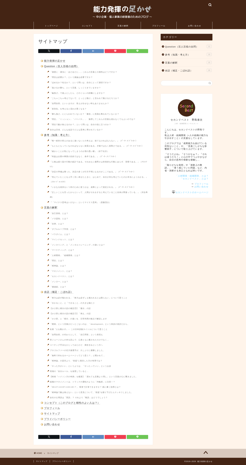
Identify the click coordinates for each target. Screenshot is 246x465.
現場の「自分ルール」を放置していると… (69, 371)
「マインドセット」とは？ (62, 239)
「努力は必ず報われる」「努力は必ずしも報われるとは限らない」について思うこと (88, 298)
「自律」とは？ (57, 224)
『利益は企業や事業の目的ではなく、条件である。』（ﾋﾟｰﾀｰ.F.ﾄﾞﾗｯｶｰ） (83, 156)
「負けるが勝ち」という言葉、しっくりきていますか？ (75, 88)
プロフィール (158, 26)
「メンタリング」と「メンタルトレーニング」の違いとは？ (77, 245)
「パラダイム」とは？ (60, 234)
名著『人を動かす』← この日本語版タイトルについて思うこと (79, 329)
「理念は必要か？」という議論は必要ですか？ (71, 77)
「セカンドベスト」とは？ (62, 276)
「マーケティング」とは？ (62, 250)
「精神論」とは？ (58, 266)
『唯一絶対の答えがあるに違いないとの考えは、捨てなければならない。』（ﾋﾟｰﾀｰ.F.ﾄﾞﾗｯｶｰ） (93, 141)
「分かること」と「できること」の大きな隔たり (72, 303)
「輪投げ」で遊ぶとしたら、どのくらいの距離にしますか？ (77, 93)
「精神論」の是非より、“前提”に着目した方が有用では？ (76, 361)
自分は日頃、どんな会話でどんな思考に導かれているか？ (76, 130)
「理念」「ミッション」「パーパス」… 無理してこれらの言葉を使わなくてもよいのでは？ (93, 119)
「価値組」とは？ (58, 287)
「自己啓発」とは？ (59, 213)
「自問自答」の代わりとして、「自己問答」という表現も (76, 335)
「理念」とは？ (57, 260)
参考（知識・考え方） (57, 135)
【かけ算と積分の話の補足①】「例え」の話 (70, 313)
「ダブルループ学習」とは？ (63, 229)
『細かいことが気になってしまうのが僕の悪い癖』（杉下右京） (79, 151)
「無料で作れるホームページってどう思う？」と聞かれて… (77, 355)
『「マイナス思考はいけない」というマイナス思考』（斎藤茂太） (80, 202)
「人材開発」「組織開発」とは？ (65, 255)
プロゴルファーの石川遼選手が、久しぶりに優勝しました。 (77, 350)
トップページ (51, 26)
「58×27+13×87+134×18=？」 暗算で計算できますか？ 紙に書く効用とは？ (85, 387)
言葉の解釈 (123, 26)
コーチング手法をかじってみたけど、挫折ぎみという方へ (76, 345)
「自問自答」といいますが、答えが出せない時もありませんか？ (79, 103)
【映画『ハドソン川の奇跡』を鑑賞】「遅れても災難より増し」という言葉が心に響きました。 (94, 377)
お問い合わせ (194, 26)
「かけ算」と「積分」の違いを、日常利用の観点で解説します (78, 319)
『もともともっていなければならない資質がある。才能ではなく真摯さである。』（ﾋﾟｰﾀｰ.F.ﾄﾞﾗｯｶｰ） (97, 146)
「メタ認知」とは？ (59, 218)
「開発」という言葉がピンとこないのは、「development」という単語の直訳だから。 (89, 324)
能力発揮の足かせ (54, 60)
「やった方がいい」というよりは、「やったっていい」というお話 (80, 366)
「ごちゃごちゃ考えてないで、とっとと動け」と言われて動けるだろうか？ (84, 98)
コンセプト (87, 26)
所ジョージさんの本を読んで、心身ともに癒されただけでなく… (79, 340)
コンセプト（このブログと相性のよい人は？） (72, 402)
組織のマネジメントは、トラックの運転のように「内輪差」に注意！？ (82, 382)
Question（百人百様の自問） (61, 66)
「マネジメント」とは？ (61, 271)
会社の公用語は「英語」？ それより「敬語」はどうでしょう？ (79, 397)
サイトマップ (52, 413)
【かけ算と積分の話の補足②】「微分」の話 (70, 308)
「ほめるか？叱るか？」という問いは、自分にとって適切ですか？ (80, 82)
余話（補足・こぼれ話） (58, 292)
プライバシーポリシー (57, 419)
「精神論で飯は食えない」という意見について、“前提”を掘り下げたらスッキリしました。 (91, 392)
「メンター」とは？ (59, 282)
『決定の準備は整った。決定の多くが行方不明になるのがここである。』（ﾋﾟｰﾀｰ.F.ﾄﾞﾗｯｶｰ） (92, 172)
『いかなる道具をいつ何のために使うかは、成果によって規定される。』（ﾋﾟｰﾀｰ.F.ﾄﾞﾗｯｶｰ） (92, 187)
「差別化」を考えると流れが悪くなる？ (68, 109)
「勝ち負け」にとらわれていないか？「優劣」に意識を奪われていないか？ (84, 114)
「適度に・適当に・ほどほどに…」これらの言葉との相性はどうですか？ (83, 72)
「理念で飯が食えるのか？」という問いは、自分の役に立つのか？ (80, 124)
